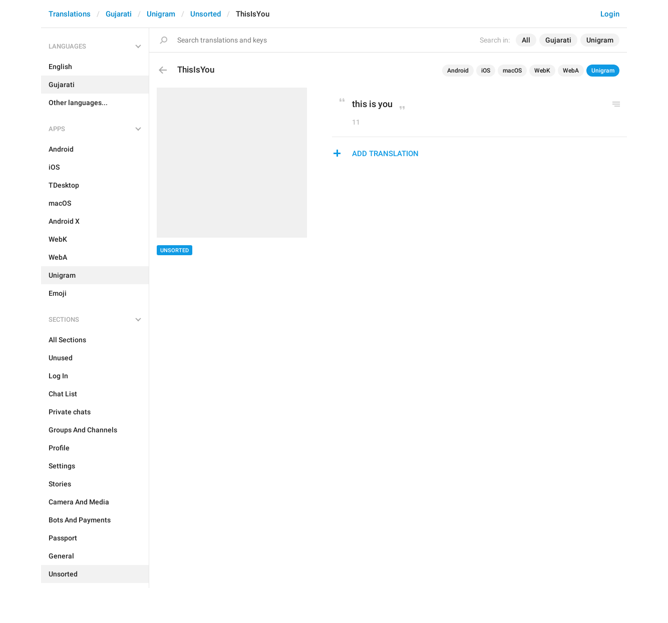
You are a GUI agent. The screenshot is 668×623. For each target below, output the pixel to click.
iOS (485, 70)
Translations (70, 14)
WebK (542, 70)
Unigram (161, 14)
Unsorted (205, 14)
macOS (512, 70)
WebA (571, 70)
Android (458, 70)
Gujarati (119, 14)
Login (609, 14)
